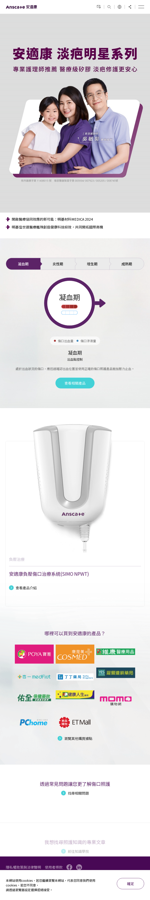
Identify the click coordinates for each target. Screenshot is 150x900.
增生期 (92, 278)
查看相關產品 (75, 397)
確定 (130, 883)
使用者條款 (53, 867)
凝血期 (23, 278)
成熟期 (126, 278)
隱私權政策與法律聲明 (23, 867)
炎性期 (58, 278)
